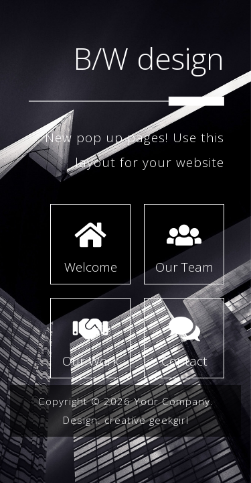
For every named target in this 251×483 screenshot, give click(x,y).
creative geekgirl (146, 420)
